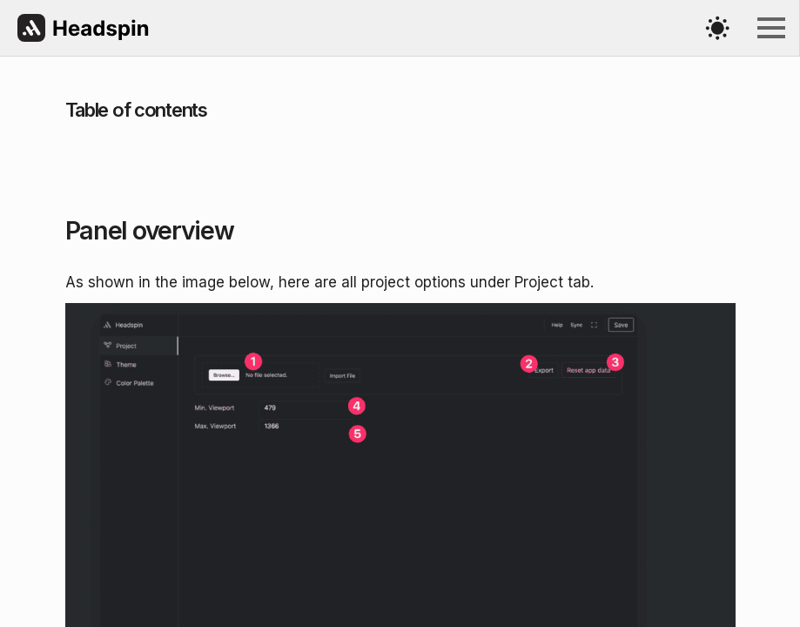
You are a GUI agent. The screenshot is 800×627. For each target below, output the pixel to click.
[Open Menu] (771, 28)
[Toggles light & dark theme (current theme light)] (717, 28)
